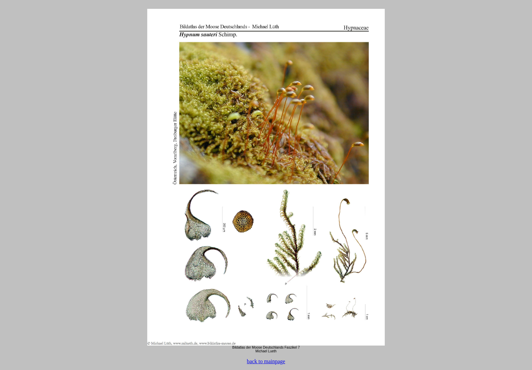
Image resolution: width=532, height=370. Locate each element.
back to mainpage (266, 361)
